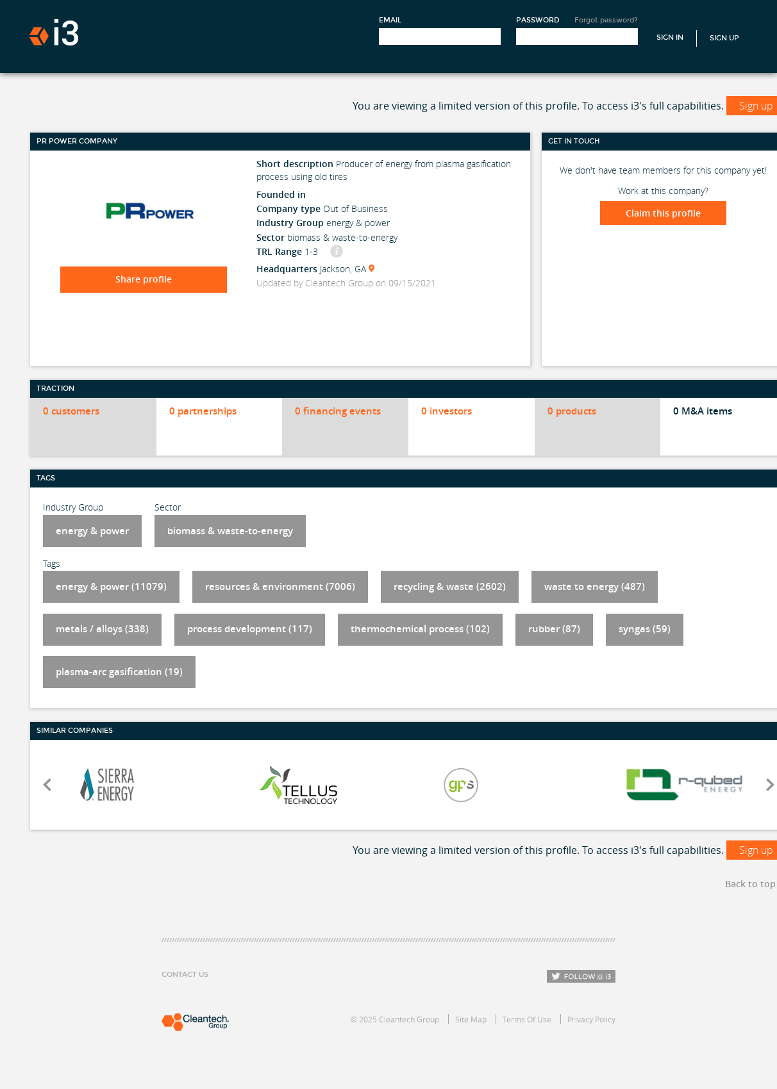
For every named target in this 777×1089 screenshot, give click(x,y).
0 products (571, 411)
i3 (53, 32)
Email (390, 20)
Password (538, 20)
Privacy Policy (591, 1019)
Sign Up (724, 38)
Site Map (471, 1019)
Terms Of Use (527, 1019)
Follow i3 (581, 976)
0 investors (446, 411)
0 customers (71, 411)
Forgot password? (606, 20)
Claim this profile (663, 213)
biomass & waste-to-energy (230, 530)
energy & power (92, 530)
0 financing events (338, 411)
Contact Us (185, 974)
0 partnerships (203, 411)
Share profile (143, 279)
